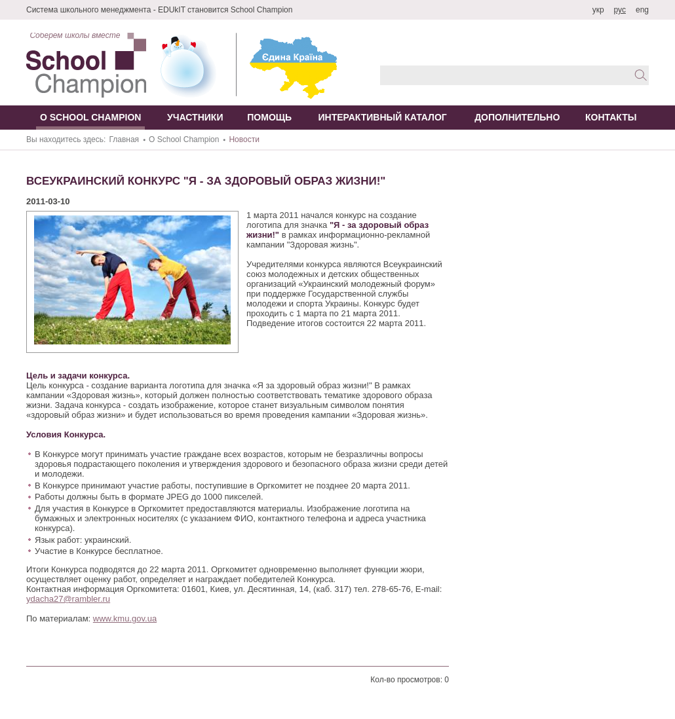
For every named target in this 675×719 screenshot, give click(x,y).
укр (598, 9)
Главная (124, 139)
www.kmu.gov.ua (125, 618)
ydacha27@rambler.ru (68, 599)
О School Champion (184, 139)
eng (642, 9)
